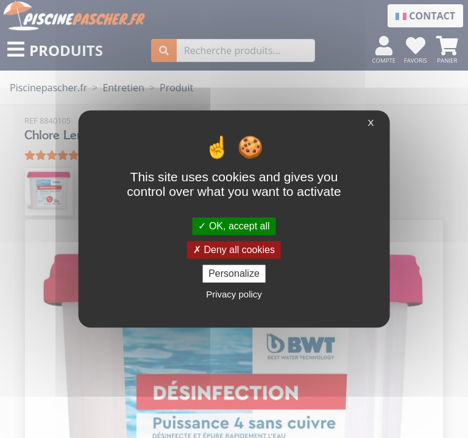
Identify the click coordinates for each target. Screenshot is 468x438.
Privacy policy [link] (234, 295)
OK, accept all (233, 226)
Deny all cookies (234, 250)
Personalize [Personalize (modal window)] (234, 273)
